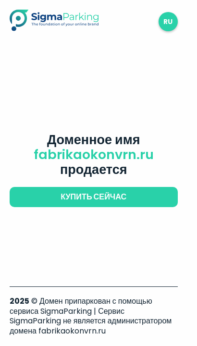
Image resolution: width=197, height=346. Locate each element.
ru (167, 21)
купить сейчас (93, 196)
